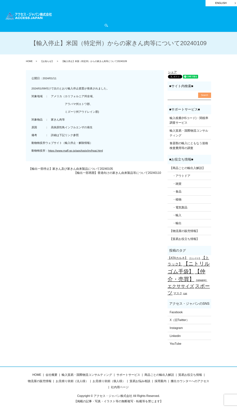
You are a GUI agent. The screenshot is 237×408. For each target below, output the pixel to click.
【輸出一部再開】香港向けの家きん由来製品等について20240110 (117, 171)
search (59, 24)
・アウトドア (180, 173)
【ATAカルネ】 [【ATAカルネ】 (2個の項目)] (178, 256)
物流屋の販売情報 (39, 379)
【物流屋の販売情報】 (184, 229)
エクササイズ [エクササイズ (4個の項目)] (181, 284)
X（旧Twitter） (179, 318)
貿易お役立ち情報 (139, 18)
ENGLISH (220, 2)
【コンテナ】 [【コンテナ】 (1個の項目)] (195, 256)
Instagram (176, 326)
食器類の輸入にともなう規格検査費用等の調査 (189, 144)
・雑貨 (175, 181)
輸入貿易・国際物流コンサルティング (189, 131)
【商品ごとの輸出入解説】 (187, 166)
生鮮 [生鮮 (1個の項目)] (185, 291)
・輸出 (175, 221)
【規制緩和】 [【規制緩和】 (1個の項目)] (201, 278)
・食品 (175, 189)
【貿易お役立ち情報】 (184, 237)
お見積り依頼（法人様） (72, 379)
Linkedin (175, 333)
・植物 (175, 197)
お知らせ (159, 18)
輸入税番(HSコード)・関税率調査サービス (189, 119)
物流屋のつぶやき (180, 18)
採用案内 (160, 379)
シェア (172, 70)
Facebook (176, 310)
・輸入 (175, 213)
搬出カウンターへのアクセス (190, 379)
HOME (61, 18)
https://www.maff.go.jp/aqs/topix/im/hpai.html (75, 148)
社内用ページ (120, 385)
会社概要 (200, 18)
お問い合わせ (218, 18)
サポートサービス (112, 18)
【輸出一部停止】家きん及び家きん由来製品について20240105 (71, 166)
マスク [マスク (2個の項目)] (177, 291)
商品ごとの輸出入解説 (83, 18)
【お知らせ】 (47, 59)
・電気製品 (178, 205)
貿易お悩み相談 (140, 379)
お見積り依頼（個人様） (109, 379)
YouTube (175, 341)
